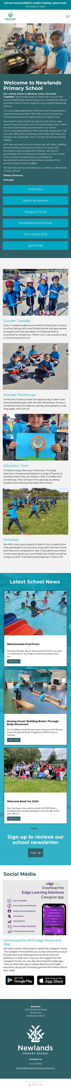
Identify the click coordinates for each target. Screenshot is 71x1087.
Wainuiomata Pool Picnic (23, 644)
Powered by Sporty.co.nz (35, 1082)
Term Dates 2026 (35, 234)
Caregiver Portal (35, 211)
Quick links (35, 245)
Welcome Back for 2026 (22, 801)
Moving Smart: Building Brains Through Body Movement (32, 723)
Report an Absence (35, 200)
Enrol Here (35, 189)
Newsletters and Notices (35, 223)
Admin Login (35, 1084)
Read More (13, 661)
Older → (35, 828)
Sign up (35, 852)
